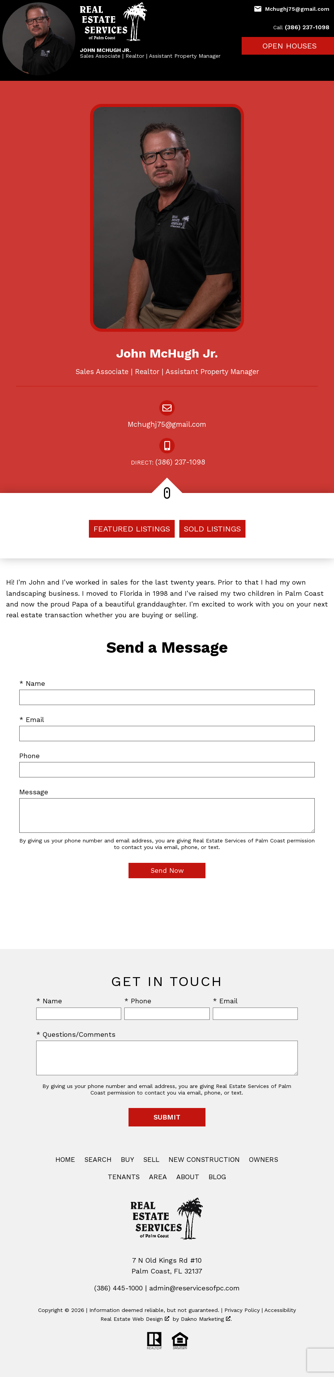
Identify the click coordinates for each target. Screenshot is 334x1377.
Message (33, 792)
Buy (127, 1159)
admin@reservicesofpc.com (194, 1288)
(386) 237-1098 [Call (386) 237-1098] (301, 27)
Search (98, 1159)
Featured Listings (132, 528)
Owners (263, 1159)
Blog (217, 1177)
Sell (151, 1159)
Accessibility (280, 1310)
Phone (29, 756)
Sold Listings (212, 528)
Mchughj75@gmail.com (167, 424)
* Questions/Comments (75, 1034)
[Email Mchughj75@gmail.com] (291, 9)
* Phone (137, 1001)
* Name (32, 683)
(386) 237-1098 (167, 463)
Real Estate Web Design (134, 1319)
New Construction (204, 1159)
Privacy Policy (242, 1310)
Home (65, 1159)
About (187, 1177)
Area (158, 1177)
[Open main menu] (325, 64)
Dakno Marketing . (206, 1319)
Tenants (124, 1177)
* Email (31, 720)
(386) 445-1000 (118, 1288)
